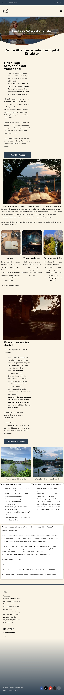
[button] (61, 11)
